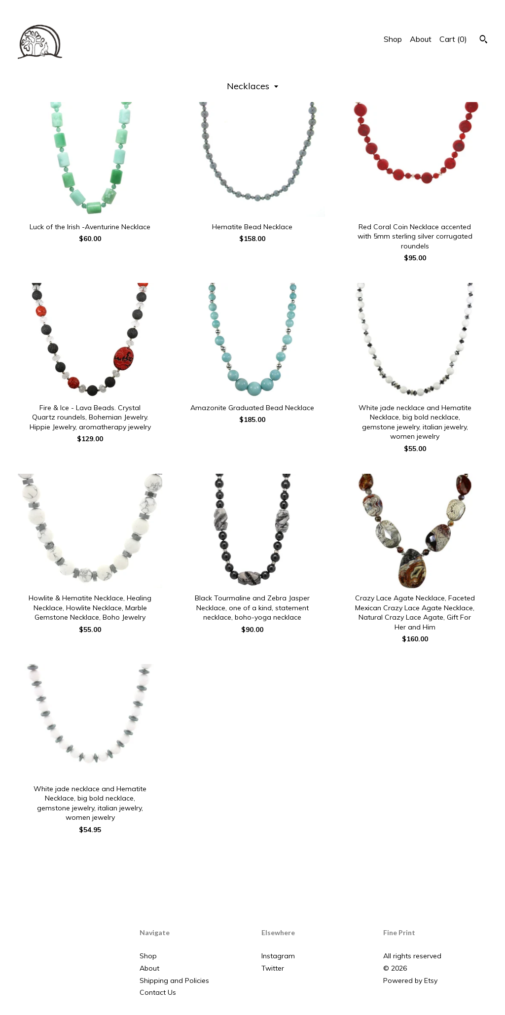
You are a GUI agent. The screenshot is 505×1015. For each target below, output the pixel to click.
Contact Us (158, 992)
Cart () (453, 39)
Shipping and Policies (174, 980)
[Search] (483, 40)
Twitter (272, 968)
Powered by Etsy (410, 980)
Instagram (278, 955)
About (421, 39)
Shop (393, 39)
